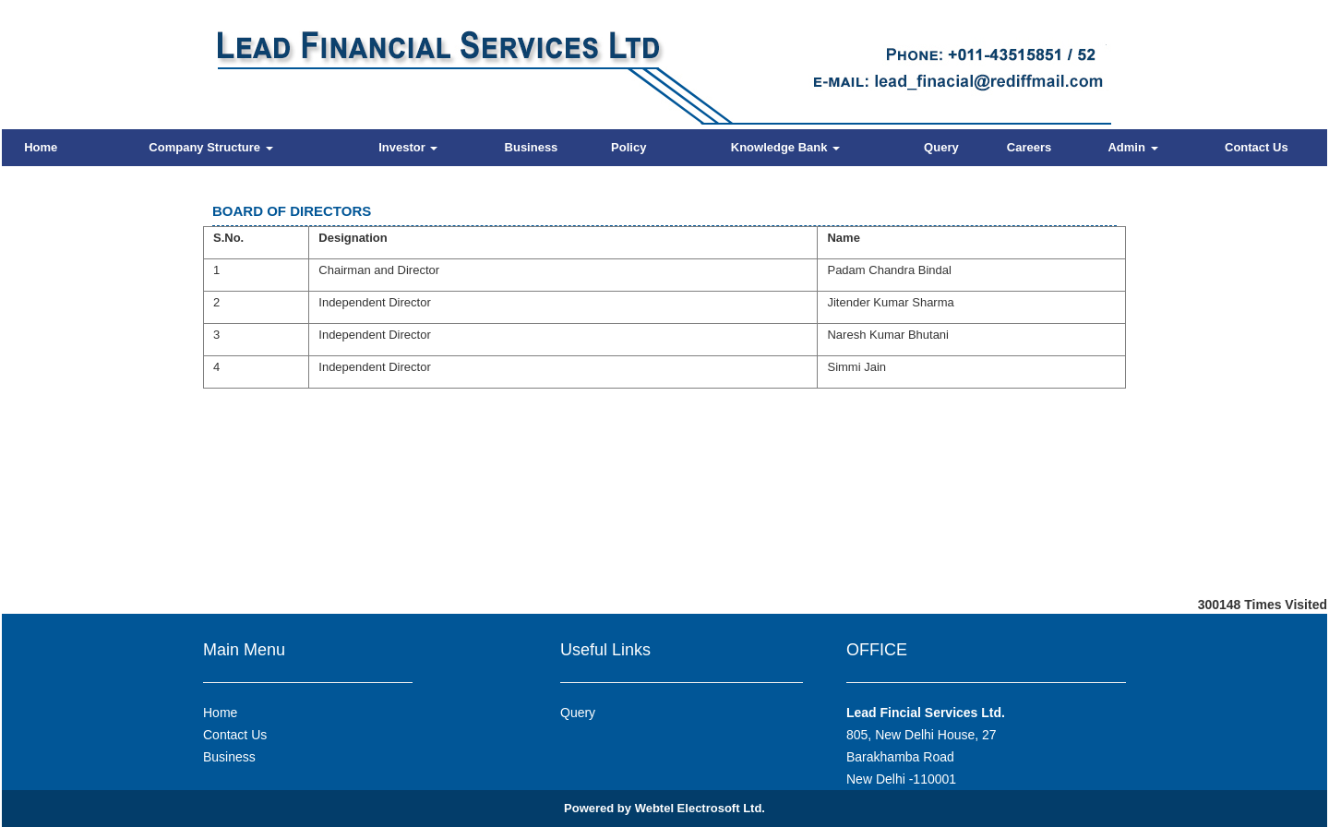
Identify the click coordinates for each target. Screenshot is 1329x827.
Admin (1132, 147)
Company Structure (210, 147)
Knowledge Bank (785, 147)
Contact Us (1256, 147)
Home (40, 147)
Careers (1029, 147)
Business (531, 147)
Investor (407, 147)
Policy (628, 147)
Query (941, 147)
